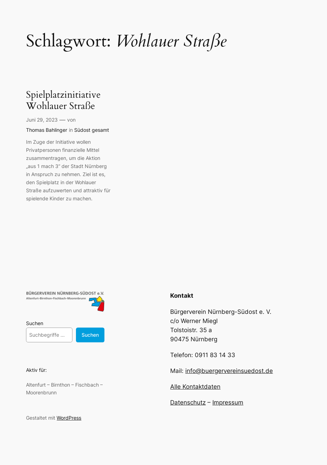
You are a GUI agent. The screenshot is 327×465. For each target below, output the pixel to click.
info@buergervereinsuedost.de (229, 370)
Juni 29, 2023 (42, 120)
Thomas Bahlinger (46, 130)
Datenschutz (188, 402)
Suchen (34, 323)
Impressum (227, 402)
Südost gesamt (91, 130)
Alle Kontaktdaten (195, 386)
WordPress (69, 418)
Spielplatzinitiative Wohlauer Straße (63, 100)
